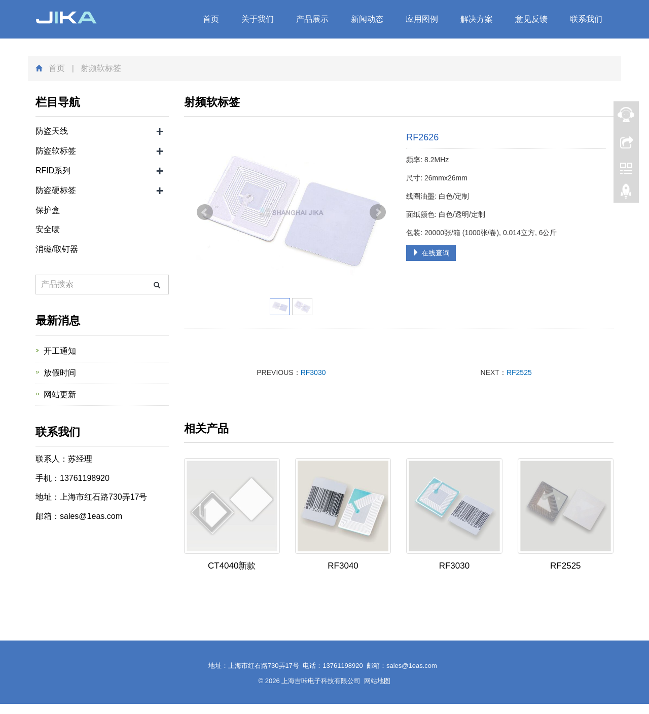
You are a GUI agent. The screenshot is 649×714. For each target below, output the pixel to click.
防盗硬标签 (55, 190)
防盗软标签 (55, 150)
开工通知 (60, 351)
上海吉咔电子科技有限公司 (320, 681)
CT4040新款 (232, 566)
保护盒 (47, 210)
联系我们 (586, 19)
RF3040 (343, 566)
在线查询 (431, 253)
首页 (211, 19)
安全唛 (47, 229)
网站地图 (377, 681)
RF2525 (519, 372)
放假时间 (60, 372)
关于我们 (257, 19)
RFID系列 (52, 170)
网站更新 (60, 394)
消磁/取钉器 (56, 249)
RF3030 (313, 372)
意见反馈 (531, 19)
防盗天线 (51, 131)
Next (378, 212)
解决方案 (476, 19)
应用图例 (422, 19)
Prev (205, 212)
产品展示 (312, 19)
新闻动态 (367, 19)
